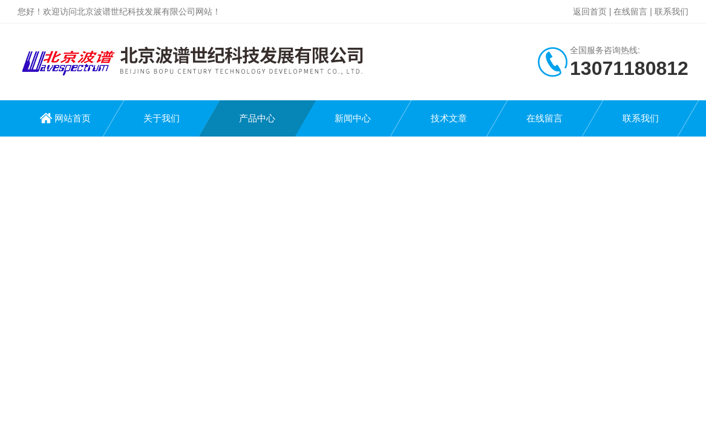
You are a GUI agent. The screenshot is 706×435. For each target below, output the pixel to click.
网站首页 (72, 118)
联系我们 (671, 11)
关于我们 (161, 118)
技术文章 (449, 118)
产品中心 (257, 118)
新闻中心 (353, 118)
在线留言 (630, 11)
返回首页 (590, 11)
